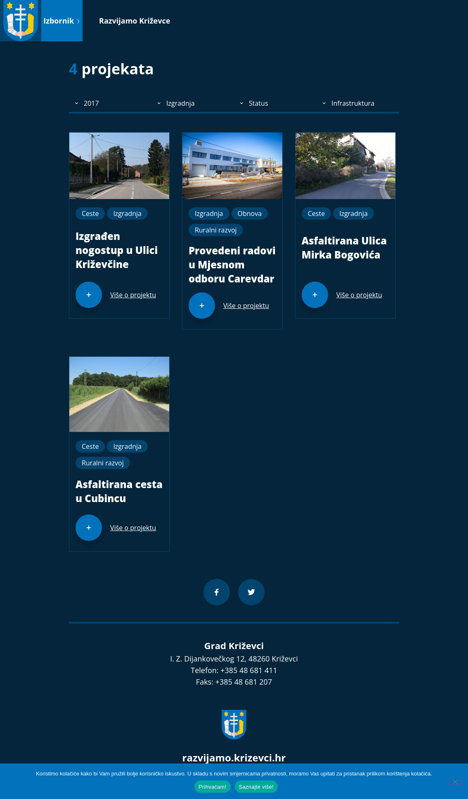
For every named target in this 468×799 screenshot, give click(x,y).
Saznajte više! (256, 787)
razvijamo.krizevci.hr (234, 757)
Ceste (90, 213)
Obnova (250, 213)
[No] (455, 781)
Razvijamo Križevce (134, 21)
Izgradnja (127, 213)
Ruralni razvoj (216, 230)
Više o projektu (133, 294)
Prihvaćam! (213, 787)
